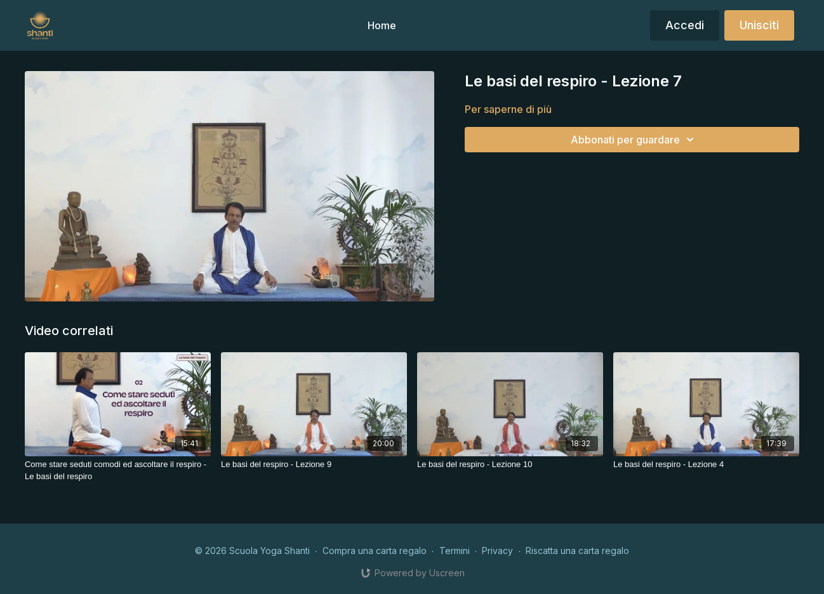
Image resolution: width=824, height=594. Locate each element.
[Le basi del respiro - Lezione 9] (314, 464)
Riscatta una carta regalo (577, 550)
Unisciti (759, 25)
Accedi (684, 25)
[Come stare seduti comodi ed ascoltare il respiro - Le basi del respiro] (118, 470)
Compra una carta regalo (374, 550)
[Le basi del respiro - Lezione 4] (706, 464)
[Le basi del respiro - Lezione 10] (510, 464)
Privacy (497, 550)
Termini (454, 550)
